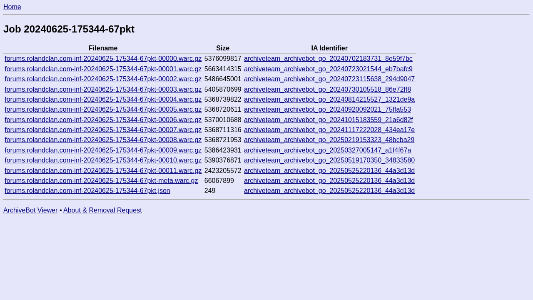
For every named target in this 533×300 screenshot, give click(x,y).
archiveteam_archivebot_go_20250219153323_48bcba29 (329, 139)
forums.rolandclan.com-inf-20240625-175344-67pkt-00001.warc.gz (103, 68)
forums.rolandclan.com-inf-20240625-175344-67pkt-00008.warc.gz (103, 139)
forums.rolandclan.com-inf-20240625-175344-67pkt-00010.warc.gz (103, 160)
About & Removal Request (102, 210)
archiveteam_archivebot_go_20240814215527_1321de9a (329, 99)
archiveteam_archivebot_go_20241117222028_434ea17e (329, 129)
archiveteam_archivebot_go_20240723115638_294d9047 (329, 78)
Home (12, 6)
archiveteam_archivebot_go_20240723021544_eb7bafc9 (328, 68)
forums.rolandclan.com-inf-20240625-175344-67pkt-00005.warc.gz (103, 109)
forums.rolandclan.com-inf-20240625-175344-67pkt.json (87, 190)
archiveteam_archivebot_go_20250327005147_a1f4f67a (327, 150)
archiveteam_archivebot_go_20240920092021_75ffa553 (327, 109)
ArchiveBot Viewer (30, 210)
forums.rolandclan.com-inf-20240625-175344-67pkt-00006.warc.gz (103, 119)
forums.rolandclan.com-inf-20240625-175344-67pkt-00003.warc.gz (103, 89)
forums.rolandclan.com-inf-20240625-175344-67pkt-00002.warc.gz (103, 78)
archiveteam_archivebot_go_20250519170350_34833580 (329, 160)
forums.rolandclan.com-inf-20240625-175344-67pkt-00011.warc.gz (103, 170)
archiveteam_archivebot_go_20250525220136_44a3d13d (329, 170)
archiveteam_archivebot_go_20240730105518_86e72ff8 (327, 89)
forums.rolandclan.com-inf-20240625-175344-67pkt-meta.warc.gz (101, 180)
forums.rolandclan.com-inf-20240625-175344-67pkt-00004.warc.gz (103, 99)
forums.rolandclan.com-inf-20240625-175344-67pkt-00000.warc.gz (103, 58)
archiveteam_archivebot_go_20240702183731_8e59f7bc (328, 58)
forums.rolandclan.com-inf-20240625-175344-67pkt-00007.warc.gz (103, 129)
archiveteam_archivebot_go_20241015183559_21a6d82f (328, 119)
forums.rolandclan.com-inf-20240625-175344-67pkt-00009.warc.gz (103, 150)
